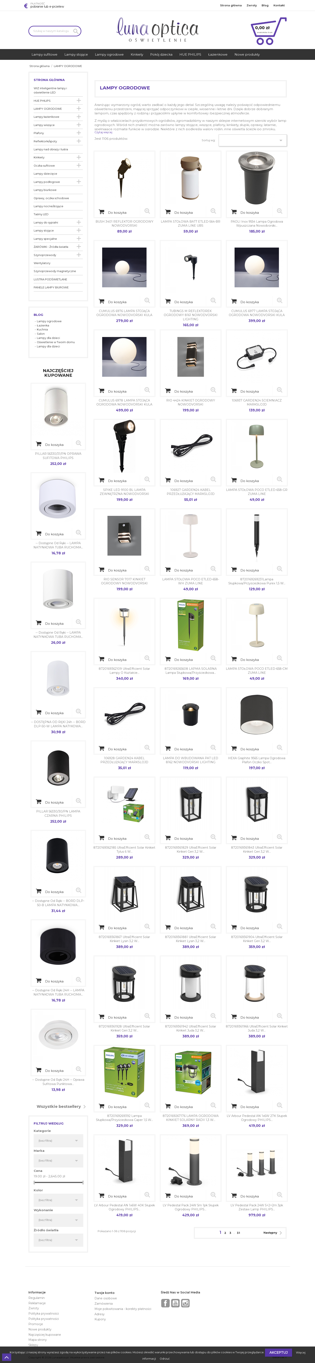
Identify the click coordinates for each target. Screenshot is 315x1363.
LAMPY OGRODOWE (48, 108)
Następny (274, 1233)
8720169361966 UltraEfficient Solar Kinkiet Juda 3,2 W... (257, 1029)
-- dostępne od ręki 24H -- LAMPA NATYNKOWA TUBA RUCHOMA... (58, 992)
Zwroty (252, 5)
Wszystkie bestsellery (62, 1106)
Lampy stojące (44, 230)
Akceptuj (278, 1353)
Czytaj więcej (103, 132)
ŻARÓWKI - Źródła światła (51, 246)
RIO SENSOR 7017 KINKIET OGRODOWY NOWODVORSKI (124, 581)
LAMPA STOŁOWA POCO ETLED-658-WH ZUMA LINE (190, 581)
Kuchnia (42, 329)
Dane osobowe (105, 1298)
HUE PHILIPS (42, 100)
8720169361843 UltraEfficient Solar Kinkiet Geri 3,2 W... (256, 850)
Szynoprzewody (45, 255)
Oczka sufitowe (44, 165)
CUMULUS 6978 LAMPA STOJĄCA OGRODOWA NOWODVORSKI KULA (124, 403)
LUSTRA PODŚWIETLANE (50, 279)
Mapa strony (37, 1340)
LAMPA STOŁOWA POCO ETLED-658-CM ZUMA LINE (257, 671)
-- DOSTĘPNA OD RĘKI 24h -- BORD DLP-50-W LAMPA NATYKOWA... (58, 724)
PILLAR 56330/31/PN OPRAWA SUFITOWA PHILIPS (58, 456)
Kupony (100, 1319)
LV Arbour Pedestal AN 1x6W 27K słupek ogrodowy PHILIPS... (257, 1118)
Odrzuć (165, 1358)
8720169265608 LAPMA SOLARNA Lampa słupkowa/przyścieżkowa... (191, 671)
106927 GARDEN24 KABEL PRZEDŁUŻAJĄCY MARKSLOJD (191, 492)
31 (238, 1232)
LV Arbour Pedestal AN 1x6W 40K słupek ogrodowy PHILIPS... (124, 1207)
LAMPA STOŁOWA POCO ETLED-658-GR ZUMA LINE (256, 492)
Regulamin (36, 1298)
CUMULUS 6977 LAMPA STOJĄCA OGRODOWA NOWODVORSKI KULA (257, 313)
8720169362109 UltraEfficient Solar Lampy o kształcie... (124, 671)
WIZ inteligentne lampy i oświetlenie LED (50, 90)
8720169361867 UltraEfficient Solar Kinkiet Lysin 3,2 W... (124, 939)
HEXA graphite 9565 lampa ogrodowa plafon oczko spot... (256, 760)
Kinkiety (39, 157)
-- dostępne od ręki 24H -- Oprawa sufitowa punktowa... (58, 1082)
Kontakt (279, 5)
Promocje (35, 1324)
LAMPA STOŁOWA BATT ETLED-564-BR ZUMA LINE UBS (190, 224)
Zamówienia (103, 1303)
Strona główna (231, 5)
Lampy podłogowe (47, 182)
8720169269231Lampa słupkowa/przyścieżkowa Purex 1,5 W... (256, 581)
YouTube (175, 1303)
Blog (265, 5)
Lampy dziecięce (45, 173)
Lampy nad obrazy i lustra (51, 149)
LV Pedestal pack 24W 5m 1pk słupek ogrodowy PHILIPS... (191, 1207)
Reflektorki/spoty (45, 141)
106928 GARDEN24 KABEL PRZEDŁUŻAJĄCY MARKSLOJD (124, 760)
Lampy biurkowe (45, 190)
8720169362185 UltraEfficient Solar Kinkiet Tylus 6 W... (124, 850)
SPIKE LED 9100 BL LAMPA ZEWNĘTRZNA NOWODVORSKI (124, 492)
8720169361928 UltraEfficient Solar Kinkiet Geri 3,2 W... (124, 1029)
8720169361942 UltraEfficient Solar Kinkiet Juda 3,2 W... (190, 1029)
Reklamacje (37, 1303)
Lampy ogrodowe (49, 321)
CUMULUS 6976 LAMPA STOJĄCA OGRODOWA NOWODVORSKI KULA (124, 313)
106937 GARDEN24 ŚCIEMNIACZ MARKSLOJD (257, 403)
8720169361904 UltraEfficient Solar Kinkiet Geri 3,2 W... (257, 939)
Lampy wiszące (44, 125)
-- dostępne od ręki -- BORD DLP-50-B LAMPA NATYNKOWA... (58, 903)
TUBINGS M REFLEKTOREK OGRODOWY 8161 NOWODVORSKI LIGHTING (191, 315)
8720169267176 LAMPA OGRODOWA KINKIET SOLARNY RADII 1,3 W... (191, 1118)
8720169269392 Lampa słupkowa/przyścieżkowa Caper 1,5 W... (124, 1118)
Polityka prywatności (43, 1313)
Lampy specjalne (45, 238)
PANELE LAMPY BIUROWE (51, 287)
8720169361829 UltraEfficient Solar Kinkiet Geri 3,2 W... (190, 850)
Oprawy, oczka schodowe (51, 198)
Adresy (99, 1314)
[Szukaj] (54, 31)
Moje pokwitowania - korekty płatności (122, 1309)
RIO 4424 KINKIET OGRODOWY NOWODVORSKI (190, 403)
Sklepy (33, 1345)
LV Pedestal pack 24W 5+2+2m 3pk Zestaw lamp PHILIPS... (256, 1207)
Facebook (165, 1303)
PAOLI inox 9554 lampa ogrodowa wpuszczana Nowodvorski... (257, 224)
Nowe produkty (39, 1329)
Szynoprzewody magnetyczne (55, 271)
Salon (41, 333)
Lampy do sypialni (46, 222)
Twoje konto (104, 1293)
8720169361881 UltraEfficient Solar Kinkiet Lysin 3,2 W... (190, 939)
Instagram (185, 1303)
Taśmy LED (41, 214)
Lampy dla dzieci (48, 338)
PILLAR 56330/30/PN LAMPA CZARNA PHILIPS (58, 814)
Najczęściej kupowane (44, 1335)
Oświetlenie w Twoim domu (56, 342)
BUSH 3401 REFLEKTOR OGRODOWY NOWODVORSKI (124, 224)
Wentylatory (42, 263)
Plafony (39, 133)
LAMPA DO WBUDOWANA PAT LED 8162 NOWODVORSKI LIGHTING (190, 760)
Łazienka (43, 325)
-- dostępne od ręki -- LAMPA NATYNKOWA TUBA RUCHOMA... (58, 545)
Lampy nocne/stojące (48, 206)
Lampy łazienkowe (46, 116)
